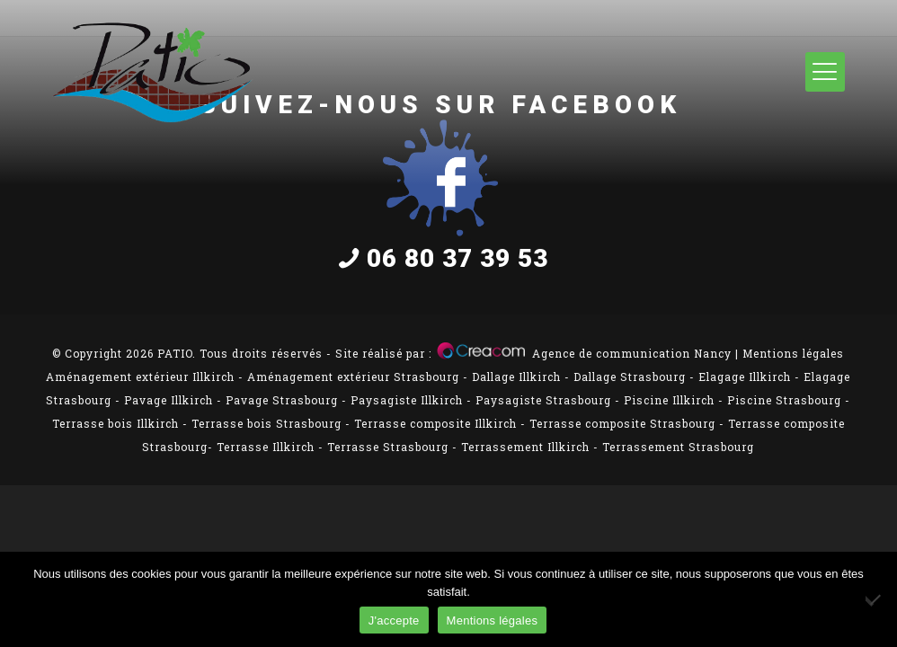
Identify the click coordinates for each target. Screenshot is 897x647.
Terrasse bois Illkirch (115, 423)
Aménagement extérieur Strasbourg (353, 376)
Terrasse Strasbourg (387, 446)
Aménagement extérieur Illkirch (140, 376)
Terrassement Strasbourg (678, 446)
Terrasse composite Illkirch (435, 423)
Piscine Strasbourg (784, 400)
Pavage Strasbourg (282, 400)
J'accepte (394, 620)
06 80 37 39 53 (440, 258)
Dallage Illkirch (516, 376)
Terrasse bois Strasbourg (266, 423)
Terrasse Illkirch (266, 446)
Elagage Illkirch (744, 376)
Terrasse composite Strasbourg (622, 423)
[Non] (875, 599)
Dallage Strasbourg (629, 376)
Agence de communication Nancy (632, 353)
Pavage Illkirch (168, 400)
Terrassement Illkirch (525, 446)
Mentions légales (793, 353)
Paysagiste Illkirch (407, 400)
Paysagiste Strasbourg (543, 400)
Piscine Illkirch (669, 400)
